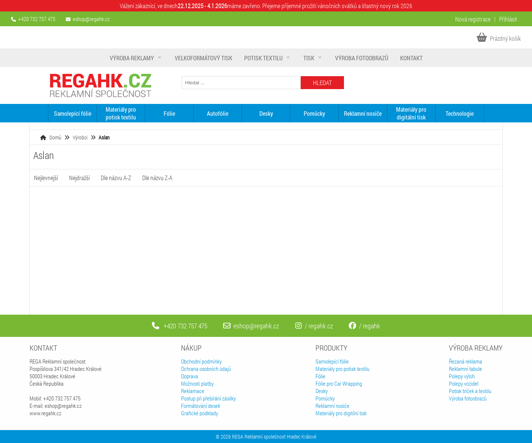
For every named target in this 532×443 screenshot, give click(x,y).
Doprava (189, 376)
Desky (266, 113)
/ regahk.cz (314, 325)
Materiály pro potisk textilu (121, 113)
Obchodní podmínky (201, 361)
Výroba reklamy (132, 58)
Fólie (169, 113)
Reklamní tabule (465, 368)
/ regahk (364, 325)
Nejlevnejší (46, 178)
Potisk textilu (263, 58)
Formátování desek (200, 405)
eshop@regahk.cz (91, 19)
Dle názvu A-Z (116, 178)
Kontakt (411, 58)
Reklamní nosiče (363, 113)
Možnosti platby (197, 383)
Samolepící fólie (72, 113)
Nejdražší (79, 178)
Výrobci (80, 137)
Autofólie (217, 113)
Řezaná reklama (465, 361)
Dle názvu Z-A (157, 178)
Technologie (460, 113)
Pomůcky (314, 113)
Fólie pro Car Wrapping (339, 383)
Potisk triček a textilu (470, 391)
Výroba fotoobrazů (361, 58)
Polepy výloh (462, 376)
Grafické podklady (199, 413)
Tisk (308, 58)
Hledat (322, 82)
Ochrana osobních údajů (206, 368)
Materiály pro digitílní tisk (341, 413)
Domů (55, 137)
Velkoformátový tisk (203, 58)
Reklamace (192, 391)
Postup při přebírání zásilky (208, 398)
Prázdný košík (499, 38)
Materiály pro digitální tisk (411, 113)
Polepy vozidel (463, 383)
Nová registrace (473, 19)
